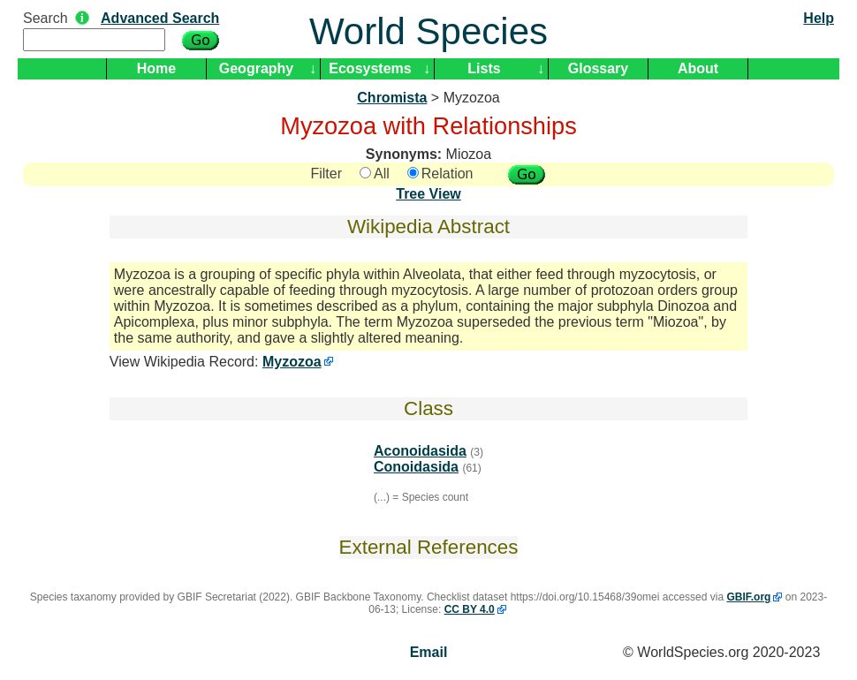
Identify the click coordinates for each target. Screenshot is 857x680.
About (698, 68)
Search (45, 18)
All (375, 173)
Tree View (428, 193)
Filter (326, 173)
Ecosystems (370, 68)
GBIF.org (748, 597)
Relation (440, 173)
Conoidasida (416, 466)
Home (156, 68)
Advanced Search (160, 18)
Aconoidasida (420, 450)
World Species (428, 31)
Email (429, 652)
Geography (256, 68)
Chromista (392, 97)
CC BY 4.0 (469, 609)
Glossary (598, 68)
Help (818, 18)
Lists (483, 68)
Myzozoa (292, 361)
